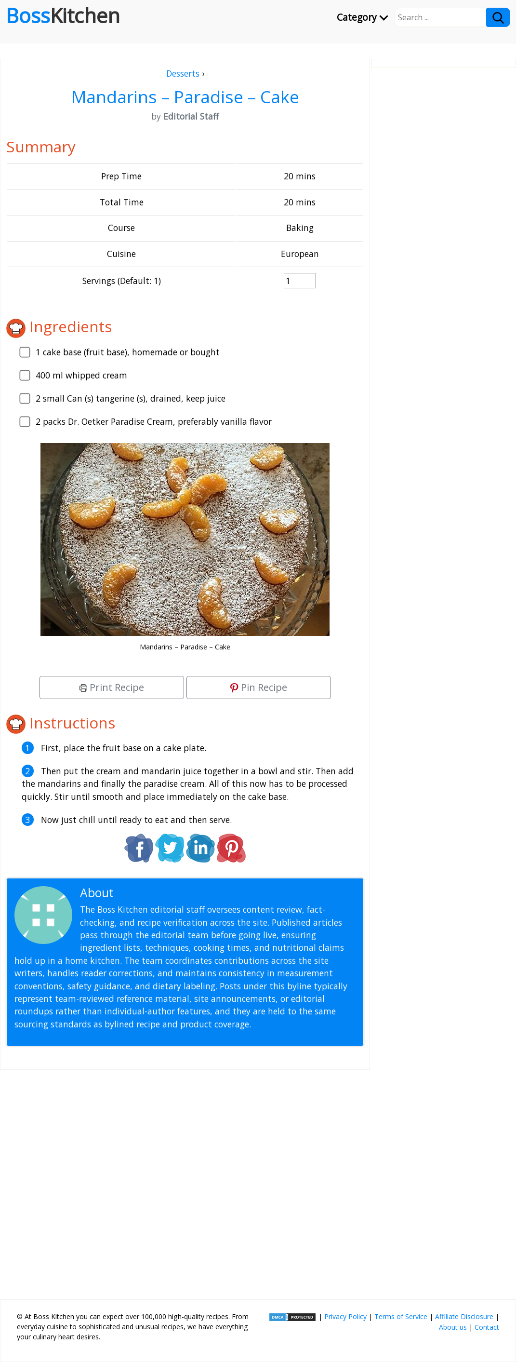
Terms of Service (400, 1316)
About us (453, 1327)
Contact (487, 1327)
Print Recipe (111, 687)
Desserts (182, 73)
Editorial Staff (154, 893)
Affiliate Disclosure (464, 1316)
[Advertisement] (185, 1181)
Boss (63, 15)
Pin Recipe (258, 687)
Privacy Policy (345, 1316)
